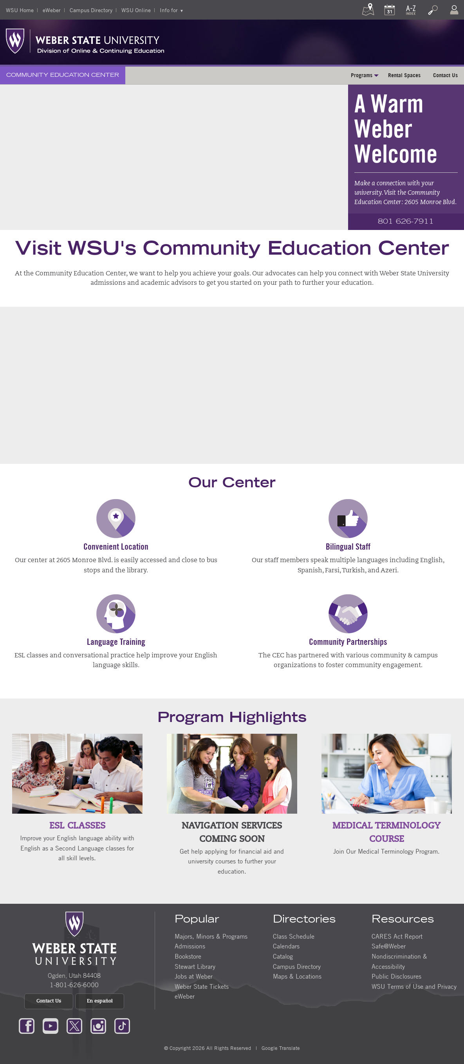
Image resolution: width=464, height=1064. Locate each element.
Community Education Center (62, 75)
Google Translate (281, 1048)
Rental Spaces (404, 75)
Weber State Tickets (202, 986)
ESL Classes (77, 826)
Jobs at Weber (194, 976)
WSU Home (20, 9)
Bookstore (188, 956)
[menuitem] (62, 75)
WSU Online (136, 9)
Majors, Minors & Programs (211, 936)
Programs (361, 75)
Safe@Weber (389, 946)
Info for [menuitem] (169, 9)
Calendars (286, 946)
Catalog (283, 956)
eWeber (52, 9)
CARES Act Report (397, 936)
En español (100, 1001)
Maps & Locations (297, 976)
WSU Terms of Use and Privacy (414, 986)
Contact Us (445, 75)
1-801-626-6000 (74, 985)
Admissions (190, 946)
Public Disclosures (396, 976)
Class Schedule (293, 936)
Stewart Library (195, 966)
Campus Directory (91, 9)
